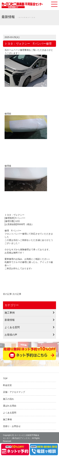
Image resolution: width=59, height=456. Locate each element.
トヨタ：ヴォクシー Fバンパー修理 (28, 43)
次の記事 (16, 294)
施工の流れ (8, 399)
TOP (5, 378)
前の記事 (7, 294)
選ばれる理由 (9, 405)
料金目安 (7, 385)
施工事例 (10, 312)
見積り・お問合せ (12, 426)
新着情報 (10, 319)
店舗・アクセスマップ (14, 392)
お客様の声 (11, 334)
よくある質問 (12, 327)
